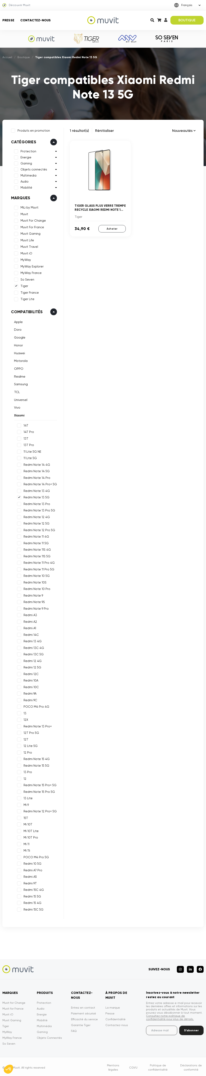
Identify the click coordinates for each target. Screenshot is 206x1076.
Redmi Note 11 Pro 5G (38, 569)
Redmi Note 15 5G (36, 765)
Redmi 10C (30, 686)
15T (25, 817)
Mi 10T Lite (30, 830)
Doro (17, 329)
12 (24, 778)
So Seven (27, 279)
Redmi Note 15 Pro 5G (38, 791)
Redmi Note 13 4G (36, 490)
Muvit (24, 213)
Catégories (23, 141)
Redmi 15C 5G (33, 909)
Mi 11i (26, 850)
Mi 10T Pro (30, 837)
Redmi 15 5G (31, 896)
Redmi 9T (29, 883)
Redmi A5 (29, 876)
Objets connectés (33, 169)
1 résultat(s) (79, 130)
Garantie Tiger (80, 1023)
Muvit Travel (28, 246)
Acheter (112, 228)
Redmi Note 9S (33, 601)
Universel (20, 399)
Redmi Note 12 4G (36, 516)
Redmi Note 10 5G (36, 575)
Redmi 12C (30, 673)
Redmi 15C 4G (33, 889)
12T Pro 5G (30, 732)
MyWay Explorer (31, 266)
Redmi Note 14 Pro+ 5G (39, 483)
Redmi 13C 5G (33, 654)
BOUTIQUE (187, 20)
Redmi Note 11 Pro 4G (38, 562)
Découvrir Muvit (16, 5)
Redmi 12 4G (32, 660)
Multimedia (28, 175)
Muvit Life (26, 240)
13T (25, 438)
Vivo (16, 407)
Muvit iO (26, 253)
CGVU (133, 1065)
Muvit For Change (32, 220)
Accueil (7, 57)
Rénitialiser (104, 130)
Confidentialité (115, 1017)
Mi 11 (26, 843)
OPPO (18, 368)
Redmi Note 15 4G (36, 758)
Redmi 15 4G (32, 902)
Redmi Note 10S (34, 582)
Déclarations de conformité (191, 1065)
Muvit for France (13, 1006)
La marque (112, 1005)
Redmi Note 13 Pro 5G (39, 510)
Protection (28, 151)
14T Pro (28, 431)
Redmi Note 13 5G (36, 497)
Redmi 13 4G (32, 640)
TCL (16, 391)
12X (25, 719)
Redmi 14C (30, 634)
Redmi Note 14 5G (36, 470)
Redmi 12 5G (32, 667)
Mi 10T (27, 824)
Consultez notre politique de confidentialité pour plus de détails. (170, 1015)
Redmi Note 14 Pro (36, 477)
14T (25, 425)
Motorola (20, 360)
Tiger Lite (27, 298)
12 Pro (27, 752)
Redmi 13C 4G (33, 647)
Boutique (24, 57)
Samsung (20, 384)
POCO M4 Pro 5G (35, 856)
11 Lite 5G (29, 457)
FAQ (74, 1029)
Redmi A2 (29, 621)
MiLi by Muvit (29, 207)
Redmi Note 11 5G (35, 542)
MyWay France (30, 272)
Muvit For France (31, 226)
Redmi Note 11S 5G (36, 556)
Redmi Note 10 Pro (36, 588)
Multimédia (44, 1024)
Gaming (25, 163)
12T (25, 739)
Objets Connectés (49, 1036)
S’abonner (191, 1028)
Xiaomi (18, 415)
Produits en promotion (33, 130)
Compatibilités (26, 311)
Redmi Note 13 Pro (36, 503)
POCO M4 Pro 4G (36, 706)
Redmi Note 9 (32, 595)
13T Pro (28, 444)
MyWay (25, 259)
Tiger (24, 285)
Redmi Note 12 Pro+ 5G (39, 811)
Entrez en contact (83, 1005)
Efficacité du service (84, 1017)
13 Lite (27, 797)
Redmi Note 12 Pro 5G (39, 529)
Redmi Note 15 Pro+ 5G (39, 784)
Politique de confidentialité (158, 1065)
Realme (19, 376)
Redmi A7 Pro (32, 870)
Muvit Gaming (30, 233)
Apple (17, 321)
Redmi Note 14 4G (36, 464)
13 (24, 713)
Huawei (18, 352)
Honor (17, 345)
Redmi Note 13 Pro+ (37, 726)
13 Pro (27, 771)
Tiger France (29, 292)
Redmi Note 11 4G (35, 536)
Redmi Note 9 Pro (35, 608)
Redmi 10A (30, 680)
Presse (8, 20)
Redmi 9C (30, 699)
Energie (25, 157)
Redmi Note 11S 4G (36, 549)
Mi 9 (25, 804)
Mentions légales (113, 1065)
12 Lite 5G (30, 745)
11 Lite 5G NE (32, 451)
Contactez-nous (35, 20)
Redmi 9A (29, 693)
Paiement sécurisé (83, 1011)
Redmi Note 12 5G (36, 523)
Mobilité (26, 187)
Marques (20, 197)
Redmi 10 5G (32, 863)
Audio (24, 181)
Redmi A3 (29, 614)
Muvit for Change (13, 1001)
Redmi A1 (29, 627)
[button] (8, 1069)
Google (19, 337)
